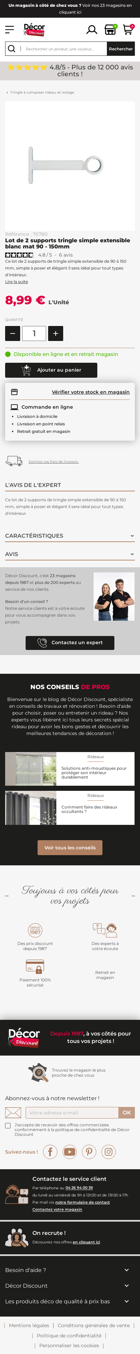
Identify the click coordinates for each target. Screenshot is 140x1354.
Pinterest (89, 1152)
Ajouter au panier (51, 370)
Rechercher (121, 48)
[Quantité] (34, 333)
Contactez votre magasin (57, 1209)
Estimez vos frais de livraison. (54, 461)
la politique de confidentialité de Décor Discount (72, 1132)
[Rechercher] (70, 49)
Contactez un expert (70, 643)
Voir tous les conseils (70, 848)
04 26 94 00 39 (79, 1188)
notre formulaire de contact (82, 1202)
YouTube (69, 1152)
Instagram (108, 1152)
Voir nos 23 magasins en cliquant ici (70, 9)
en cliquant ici (86, 1242)
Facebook (50, 1152)
